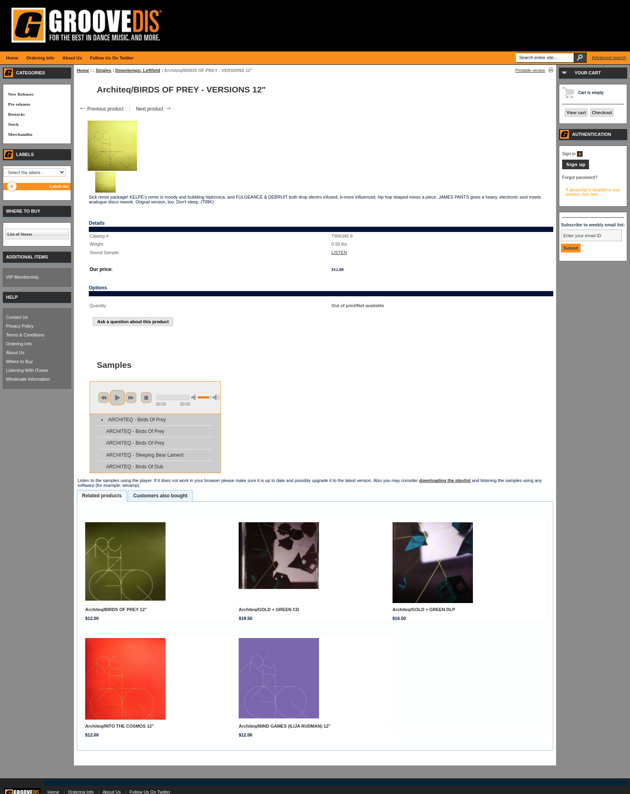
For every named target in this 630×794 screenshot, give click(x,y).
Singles (103, 70)
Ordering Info (19, 343)
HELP (12, 297)
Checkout (602, 112)
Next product (154, 109)
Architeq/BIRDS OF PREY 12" (116, 609)
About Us (15, 352)
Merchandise (20, 134)
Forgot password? (579, 177)
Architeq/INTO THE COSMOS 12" (119, 726)
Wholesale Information (28, 379)
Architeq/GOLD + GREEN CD (269, 609)
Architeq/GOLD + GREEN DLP (424, 609)
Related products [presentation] (102, 496)
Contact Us (17, 317)
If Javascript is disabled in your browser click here (593, 192)
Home (83, 70)
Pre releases (19, 104)
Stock (13, 124)
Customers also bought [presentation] (160, 496)
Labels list (59, 186)
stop (146, 397)
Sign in (572, 153)
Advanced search (609, 57)
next (131, 397)
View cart (576, 112)
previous (103, 397)
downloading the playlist (444, 480)
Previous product (101, 109)
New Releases (20, 94)
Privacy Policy (19, 326)
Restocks (16, 114)
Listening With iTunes (27, 370)
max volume (216, 397)
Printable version (530, 70)
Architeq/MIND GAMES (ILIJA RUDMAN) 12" (285, 726)
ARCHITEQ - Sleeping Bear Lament (145, 455)
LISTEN (339, 252)
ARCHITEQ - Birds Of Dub (134, 467)
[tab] (102, 496)
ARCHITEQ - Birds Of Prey (137, 420)
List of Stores (19, 234)
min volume (194, 397)
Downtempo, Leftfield (137, 70)
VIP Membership (22, 277)
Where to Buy (19, 361)
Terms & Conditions (25, 334)
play (117, 398)
